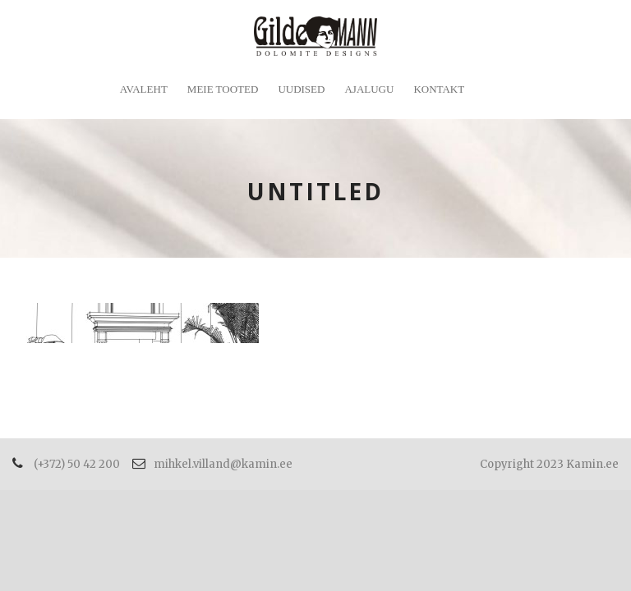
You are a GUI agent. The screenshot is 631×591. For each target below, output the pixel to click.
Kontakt (438, 89)
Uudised (301, 89)
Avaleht (144, 89)
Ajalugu (369, 89)
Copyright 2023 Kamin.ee (549, 464)
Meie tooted (223, 89)
